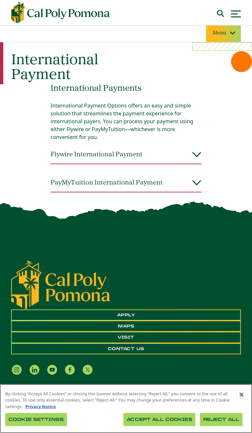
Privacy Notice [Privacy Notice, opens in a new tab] (40, 406)
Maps (126, 326)
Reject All (221, 419)
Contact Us (126, 348)
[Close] (241, 394)
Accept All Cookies (159, 419)
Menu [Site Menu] (223, 33)
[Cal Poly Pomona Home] (60, 13)
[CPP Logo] (60, 284)
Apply (126, 315)
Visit (126, 337)
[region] (126, 408)
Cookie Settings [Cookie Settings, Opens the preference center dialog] (36, 419)
